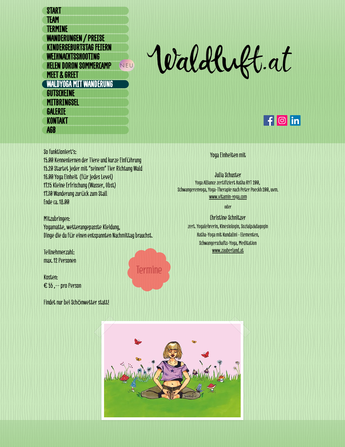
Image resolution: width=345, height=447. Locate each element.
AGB (51, 130)
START (54, 11)
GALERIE (56, 112)
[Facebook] (269, 120)
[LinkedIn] (295, 120)
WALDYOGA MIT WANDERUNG (80, 84)
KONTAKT (57, 121)
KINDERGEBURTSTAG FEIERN (79, 47)
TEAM (53, 20)
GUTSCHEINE (60, 93)
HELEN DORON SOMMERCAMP (79, 66)
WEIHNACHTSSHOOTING (73, 57)
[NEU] (126, 65)
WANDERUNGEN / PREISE (75, 38)
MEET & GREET (62, 75)
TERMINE (57, 29)
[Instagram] (282, 120)
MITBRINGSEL (63, 102)
